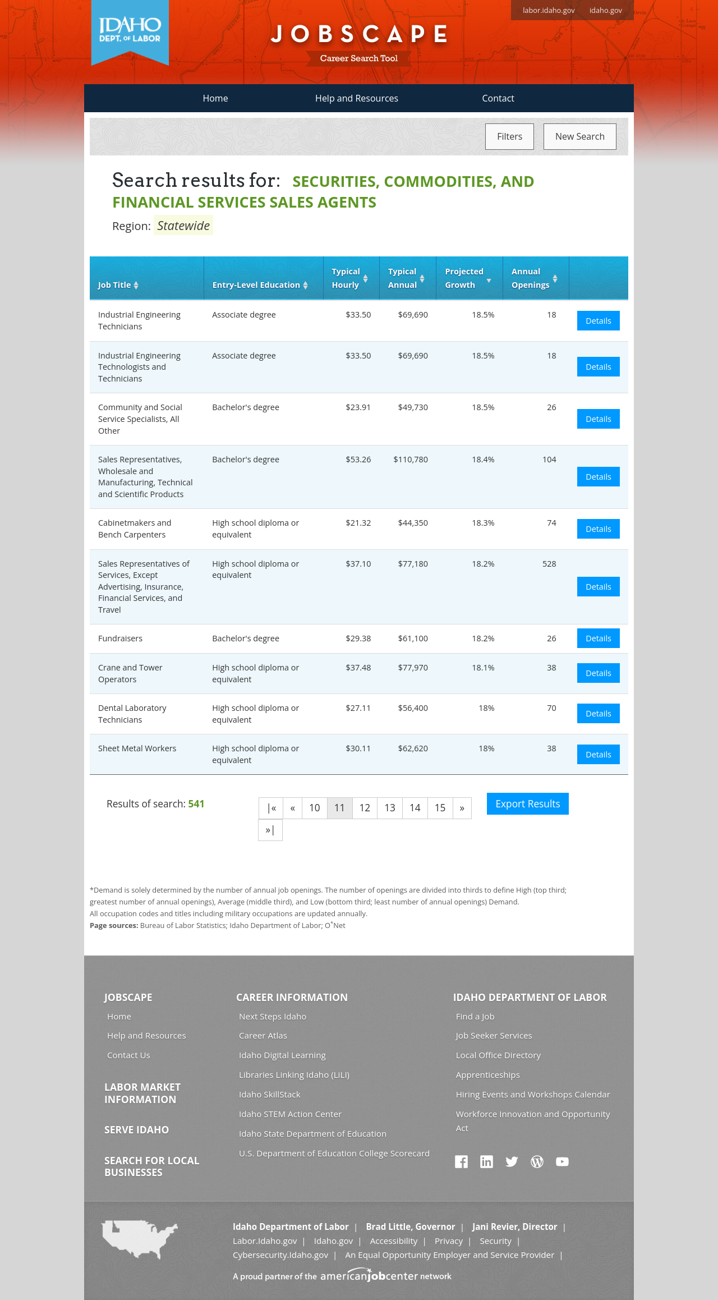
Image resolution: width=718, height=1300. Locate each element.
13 (389, 807)
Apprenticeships (488, 1074)
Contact (498, 98)
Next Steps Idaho (272, 1016)
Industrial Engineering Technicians (139, 320)
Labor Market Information (142, 1093)
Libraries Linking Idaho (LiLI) (294, 1074)
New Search (580, 136)
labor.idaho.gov (549, 10)
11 (340, 807)
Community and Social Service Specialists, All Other (140, 418)
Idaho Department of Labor (530, 997)
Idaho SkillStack (270, 1094)
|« (271, 807)
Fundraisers (120, 638)
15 (440, 807)
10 (314, 807)
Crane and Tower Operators (130, 673)
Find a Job (475, 1016)
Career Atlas (263, 1035)
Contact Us (128, 1054)
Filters (509, 136)
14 (415, 807)
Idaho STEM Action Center (290, 1113)
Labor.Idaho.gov (265, 1240)
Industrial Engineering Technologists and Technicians (139, 367)
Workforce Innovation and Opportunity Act (533, 1120)
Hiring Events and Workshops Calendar (533, 1094)
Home (215, 98)
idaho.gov (606, 10)
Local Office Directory (498, 1054)
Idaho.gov (333, 1240)
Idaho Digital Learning (282, 1054)
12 (365, 807)
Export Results (527, 803)
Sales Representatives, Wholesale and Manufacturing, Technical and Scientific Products (145, 476)
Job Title (114, 284)
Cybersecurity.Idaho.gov (280, 1254)
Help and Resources (356, 98)
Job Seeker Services (494, 1035)
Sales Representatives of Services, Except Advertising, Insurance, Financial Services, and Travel (144, 586)
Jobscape (128, 997)
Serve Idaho (136, 1129)
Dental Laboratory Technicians (132, 713)
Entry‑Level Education (256, 284)
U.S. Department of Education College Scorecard (334, 1153)
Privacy (449, 1240)
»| (270, 829)
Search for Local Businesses (152, 1166)
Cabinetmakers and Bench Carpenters (135, 528)
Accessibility (394, 1240)
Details (598, 320)
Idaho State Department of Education (312, 1133)
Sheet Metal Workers (137, 748)
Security (496, 1240)
